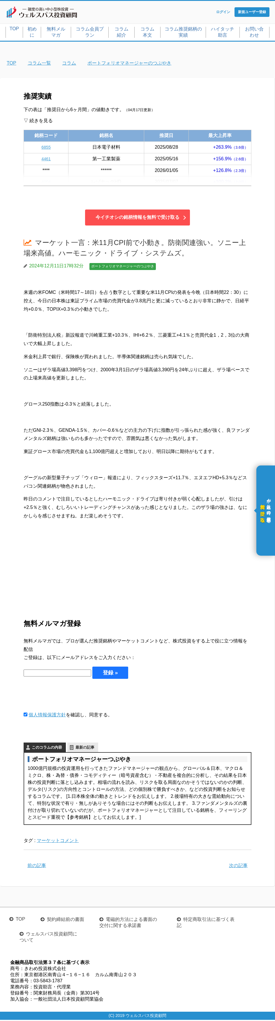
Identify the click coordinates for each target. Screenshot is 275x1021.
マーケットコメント (58, 841)
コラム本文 (147, 33)
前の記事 (36, 866)
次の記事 (238, 866)
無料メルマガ (56, 33)
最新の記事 (84, 748)
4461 (46, 159)
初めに (32, 33)
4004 (46, 183)
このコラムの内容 (47, 748)
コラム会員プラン (90, 33)
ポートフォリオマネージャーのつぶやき (122, 268)
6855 (46, 148)
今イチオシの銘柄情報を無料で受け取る (137, 218)
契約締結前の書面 (65, 920)
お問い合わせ (254, 33)
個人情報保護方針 (47, 715)
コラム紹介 (121, 33)
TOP (14, 29)
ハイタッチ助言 (222, 33)
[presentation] (68, 696)
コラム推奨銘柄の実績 (183, 33)
